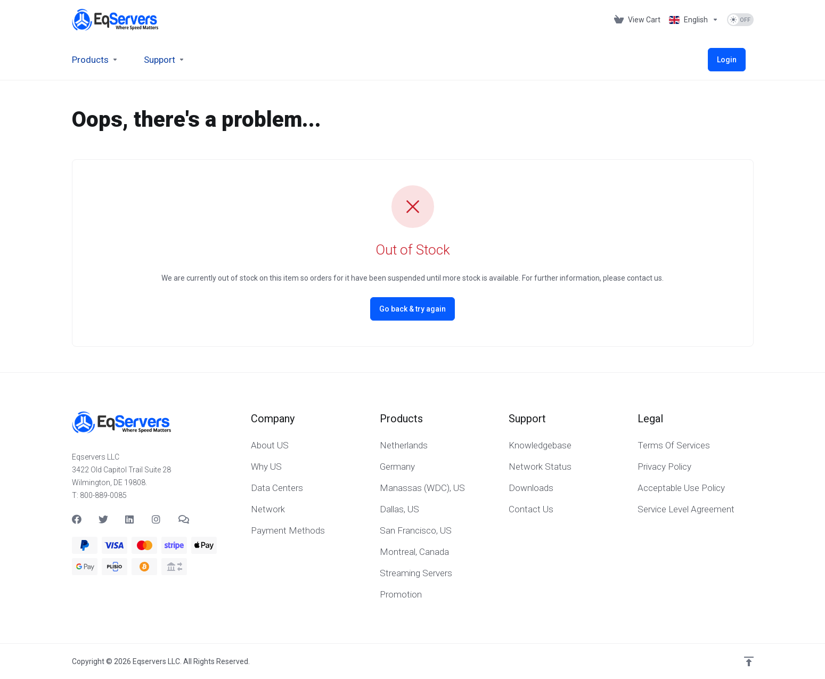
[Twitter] (103, 519)
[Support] (164, 59)
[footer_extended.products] (95, 59)
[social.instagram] (156, 519)
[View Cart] (637, 19)
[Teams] (183, 519)
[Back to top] (749, 661)
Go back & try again (412, 309)
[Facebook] (76, 519)
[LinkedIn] (130, 519)
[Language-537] (694, 19)
